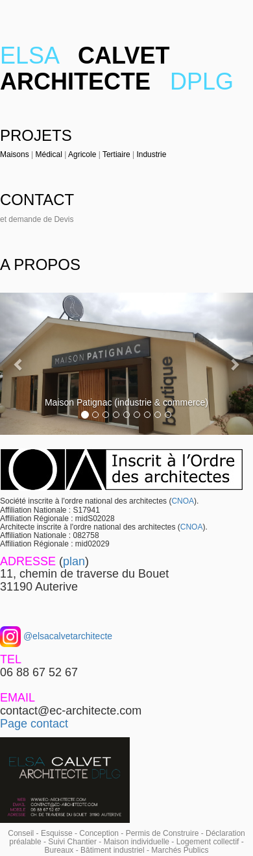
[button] (19, 364)
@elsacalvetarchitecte (66, 636)
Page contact (34, 723)
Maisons (14, 154)
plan (74, 561)
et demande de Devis (36, 219)
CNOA (182, 501)
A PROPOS (40, 264)
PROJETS (36, 135)
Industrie (151, 154)
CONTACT (37, 199)
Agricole (82, 154)
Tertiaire (116, 154)
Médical (48, 154)
